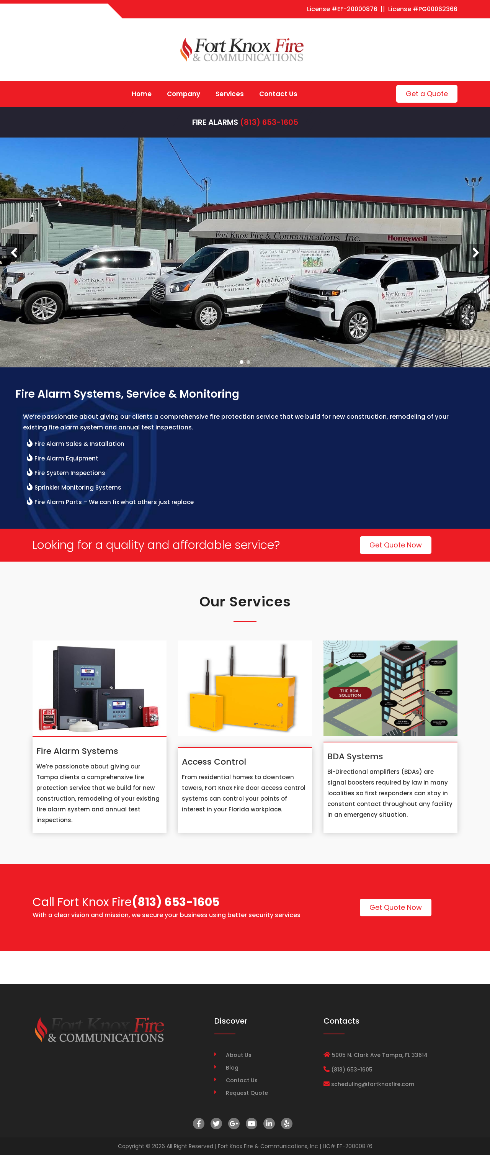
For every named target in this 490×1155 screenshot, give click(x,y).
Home (142, 93)
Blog (232, 1067)
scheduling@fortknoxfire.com (372, 1084)
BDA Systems (355, 756)
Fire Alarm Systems (77, 751)
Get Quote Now (395, 545)
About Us (239, 1055)
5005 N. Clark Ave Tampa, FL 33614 (380, 1055)
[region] (245, 252)
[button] (14, 252)
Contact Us (278, 93)
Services (230, 93)
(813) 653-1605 (269, 122)
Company (183, 93)
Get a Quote (427, 93)
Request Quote (247, 1093)
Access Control (214, 762)
